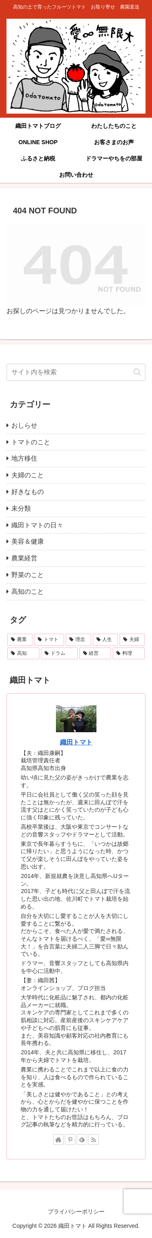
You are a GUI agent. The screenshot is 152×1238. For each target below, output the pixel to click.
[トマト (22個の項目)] (49, 640)
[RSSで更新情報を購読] (93, 1139)
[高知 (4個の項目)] (23, 654)
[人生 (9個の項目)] (105, 640)
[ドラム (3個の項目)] (59, 654)
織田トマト (76, 742)
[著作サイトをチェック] (58, 1139)
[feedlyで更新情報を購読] (82, 1139)
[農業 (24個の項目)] (19, 640)
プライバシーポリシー (76, 1211)
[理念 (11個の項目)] (78, 640)
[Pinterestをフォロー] (70, 1139)
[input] (76, 372)
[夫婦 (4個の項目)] (132, 640)
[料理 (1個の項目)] (129, 654)
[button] (137, 372)
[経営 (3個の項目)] (95, 654)
